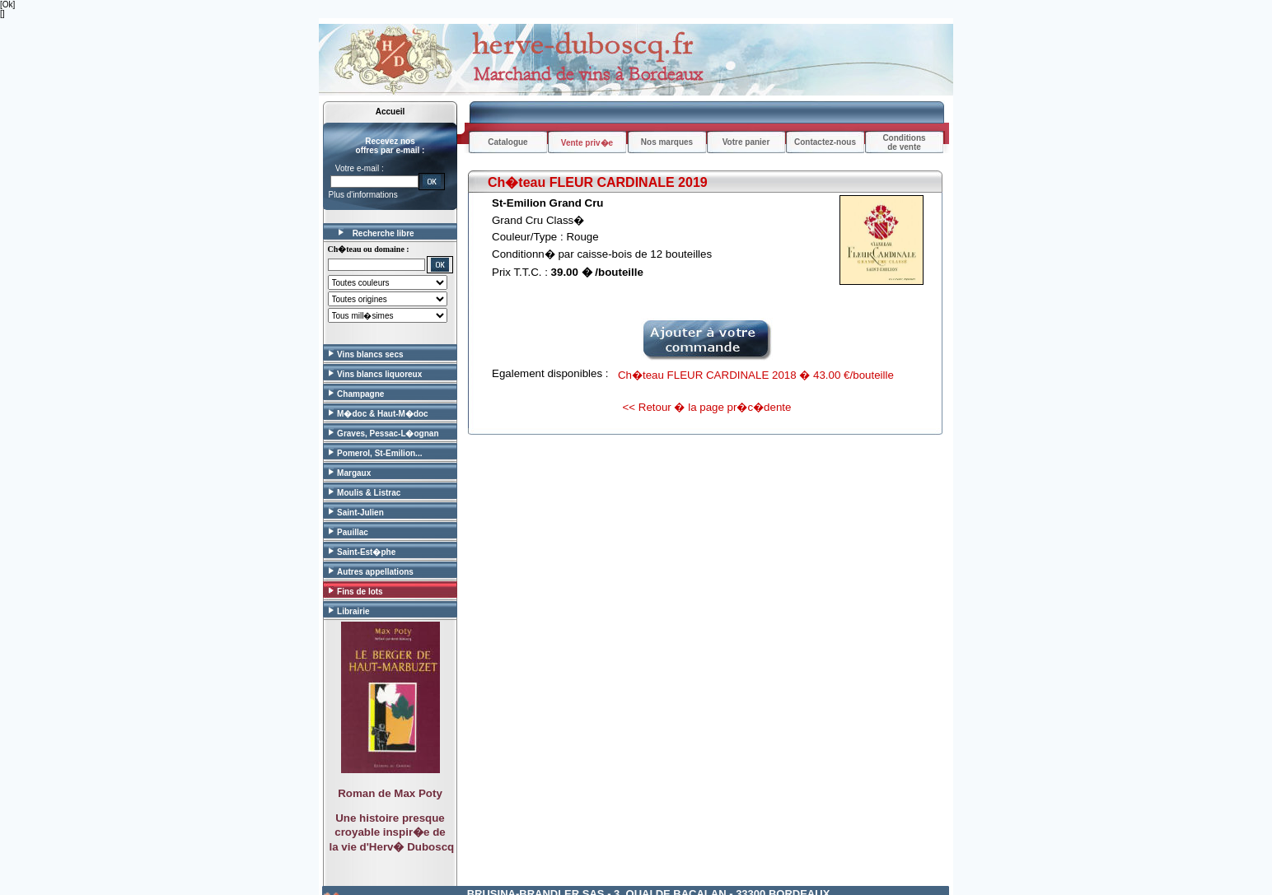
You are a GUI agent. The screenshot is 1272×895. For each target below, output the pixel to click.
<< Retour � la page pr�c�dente (707, 407)
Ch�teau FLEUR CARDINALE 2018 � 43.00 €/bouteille (756, 375)
